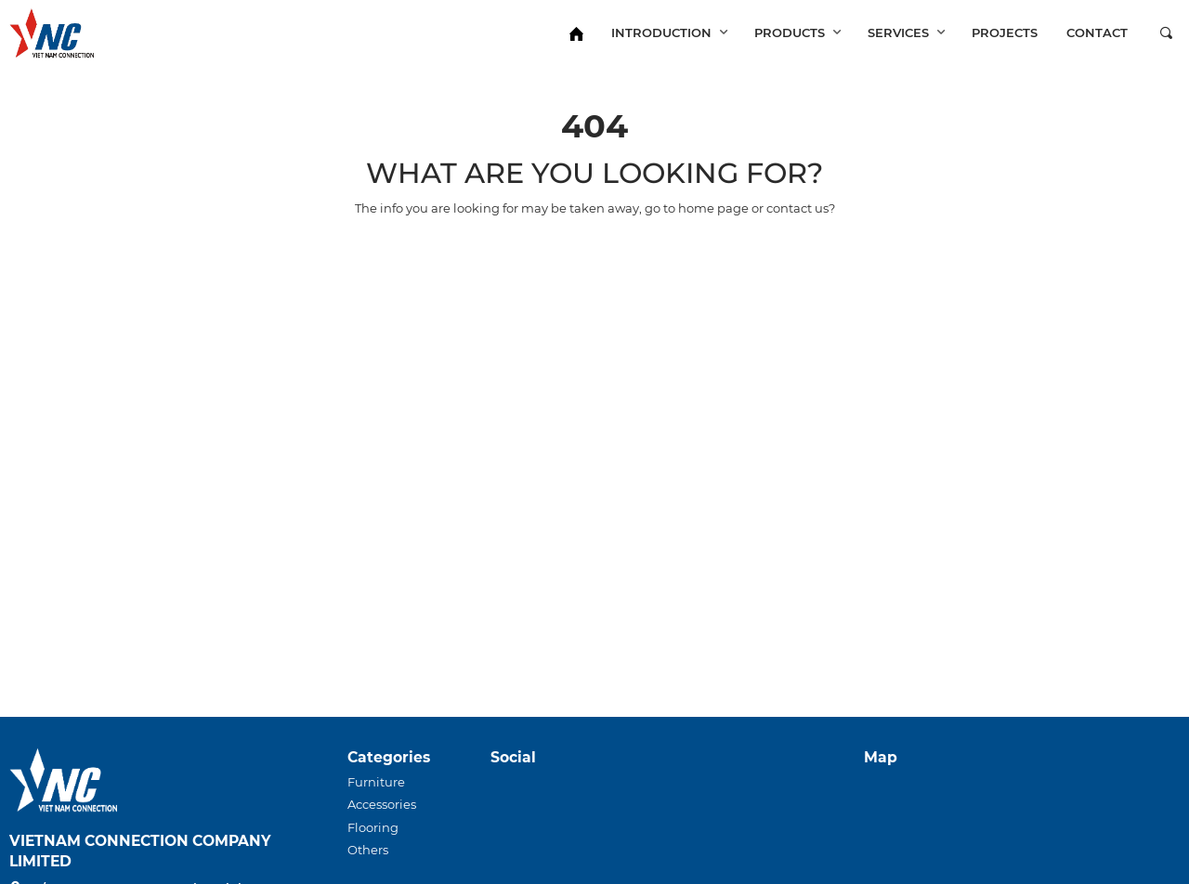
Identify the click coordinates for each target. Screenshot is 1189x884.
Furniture (376, 781)
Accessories (381, 804)
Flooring (373, 827)
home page (713, 208)
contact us (797, 208)
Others (367, 849)
